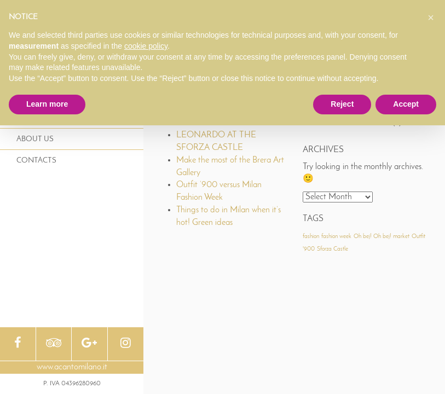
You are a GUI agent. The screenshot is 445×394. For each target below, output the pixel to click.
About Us (35, 139)
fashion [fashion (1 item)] (311, 237)
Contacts (36, 161)
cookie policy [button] (145, 46)
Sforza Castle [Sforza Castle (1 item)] (332, 249)
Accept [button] (406, 104)
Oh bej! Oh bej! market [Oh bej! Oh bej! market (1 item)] (381, 237)
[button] (431, 17)
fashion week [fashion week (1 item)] (336, 237)
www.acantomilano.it (72, 367)
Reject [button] (342, 104)
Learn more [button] (47, 104)
